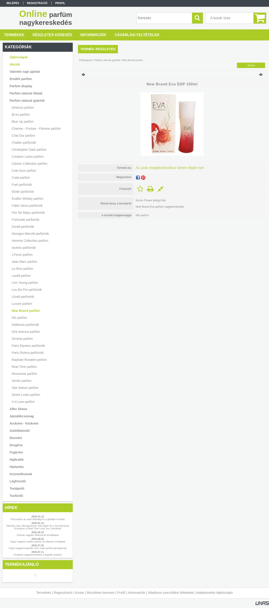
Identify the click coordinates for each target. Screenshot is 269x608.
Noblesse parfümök (25, 324)
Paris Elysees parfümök (28, 345)
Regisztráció (63, 592)
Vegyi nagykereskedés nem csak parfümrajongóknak (38, 548)
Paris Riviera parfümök (28, 352)
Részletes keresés (101, 592)
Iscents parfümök (24, 247)
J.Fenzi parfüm (22, 254)
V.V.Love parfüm (23, 402)
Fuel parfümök (22, 184)
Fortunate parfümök (25, 219)
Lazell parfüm (21, 275)
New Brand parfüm (26, 310)
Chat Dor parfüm (23, 135)
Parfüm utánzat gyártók (107, 60)
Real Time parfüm (24, 367)
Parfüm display (20, 86)
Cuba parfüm (21, 177)
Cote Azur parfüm (24, 170)
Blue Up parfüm (23, 121)
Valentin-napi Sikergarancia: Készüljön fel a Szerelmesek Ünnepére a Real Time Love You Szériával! (37, 527)
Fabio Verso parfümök (27, 205)
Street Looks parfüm (26, 395)
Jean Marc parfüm (24, 261)
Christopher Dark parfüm (29, 149)
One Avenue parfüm (26, 331)
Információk (136, 592)
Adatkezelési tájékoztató (214, 592)
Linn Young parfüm (25, 282)
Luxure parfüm (22, 303)
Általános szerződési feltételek (171, 592)
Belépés (13, 3)
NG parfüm (19, 317)
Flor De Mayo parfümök (28, 212)
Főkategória (85, 60)
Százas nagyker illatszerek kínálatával (38, 535)
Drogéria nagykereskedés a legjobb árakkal (38, 554)
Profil (121, 592)
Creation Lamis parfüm (28, 156)
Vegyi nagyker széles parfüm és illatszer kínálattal (37, 541)
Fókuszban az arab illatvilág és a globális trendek (38, 519)
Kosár (79, 592)
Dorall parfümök (23, 226)
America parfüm (23, 107)
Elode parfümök (23, 191)
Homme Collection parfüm (30, 240)
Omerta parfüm (22, 338)
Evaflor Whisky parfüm (27, 198)
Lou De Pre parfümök (27, 289)
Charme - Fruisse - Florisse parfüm (36, 128)
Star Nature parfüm (25, 388)
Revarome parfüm (24, 374)
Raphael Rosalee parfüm (29, 360)
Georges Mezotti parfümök (30, 233)
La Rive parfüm (22, 268)
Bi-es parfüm (21, 114)
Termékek (43, 592)
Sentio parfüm (21, 381)
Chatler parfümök (24, 142)
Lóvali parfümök (23, 296)
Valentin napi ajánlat (24, 71)
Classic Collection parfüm (29, 163)
